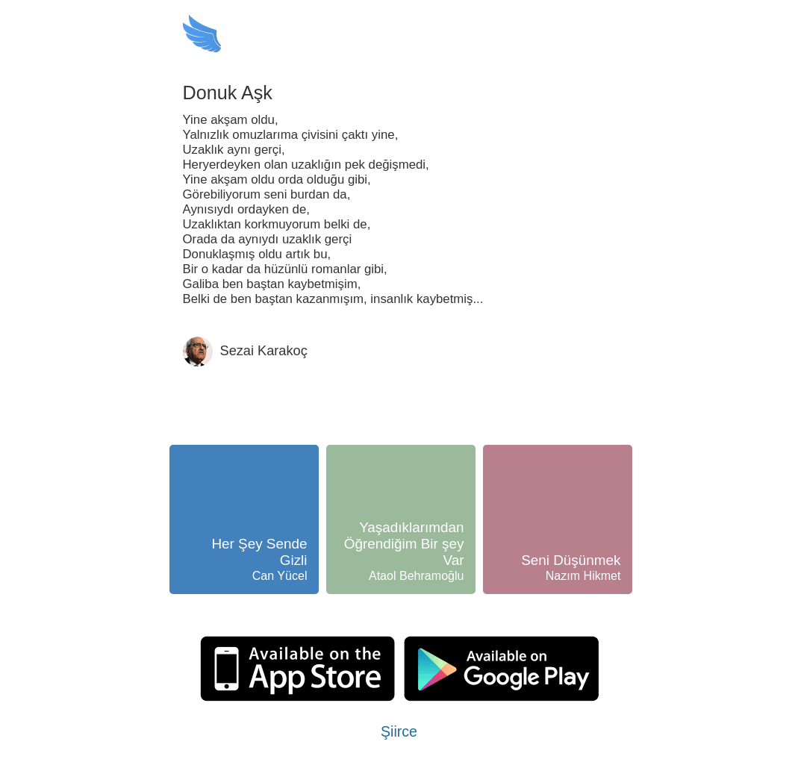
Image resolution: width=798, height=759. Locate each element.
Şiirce (399, 731)
